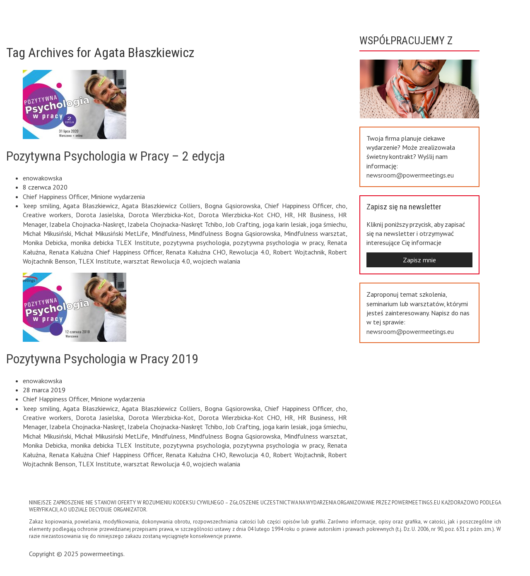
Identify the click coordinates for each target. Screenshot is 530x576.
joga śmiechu (328, 224)
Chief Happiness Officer (55, 196)
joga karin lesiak (285, 224)
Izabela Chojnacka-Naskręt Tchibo (175, 224)
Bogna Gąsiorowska (232, 206)
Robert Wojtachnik (299, 252)
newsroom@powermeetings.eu (410, 175)
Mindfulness (169, 233)
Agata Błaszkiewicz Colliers (161, 206)
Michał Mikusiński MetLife (111, 233)
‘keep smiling (41, 206)
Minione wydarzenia (118, 196)
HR (288, 215)
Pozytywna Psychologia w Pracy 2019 (102, 359)
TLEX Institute (99, 261)
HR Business (316, 215)
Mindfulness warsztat (315, 233)
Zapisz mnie (419, 260)
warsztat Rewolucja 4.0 (156, 261)
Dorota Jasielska (99, 215)
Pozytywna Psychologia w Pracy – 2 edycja (115, 156)
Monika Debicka (45, 242)
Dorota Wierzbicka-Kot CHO (239, 215)
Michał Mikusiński (47, 233)
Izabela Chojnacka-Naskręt (86, 224)
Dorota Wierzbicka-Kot (161, 215)
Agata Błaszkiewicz (90, 206)
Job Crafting (242, 224)
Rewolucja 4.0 (249, 252)
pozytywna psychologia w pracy (278, 242)
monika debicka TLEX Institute (115, 242)
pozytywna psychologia (196, 242)
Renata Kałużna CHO (195, 252)
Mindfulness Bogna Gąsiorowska (234, 233)
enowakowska (42, 178)
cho (341, 206)
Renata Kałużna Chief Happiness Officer (105, 252)
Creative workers (47, 215)
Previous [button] (418, 106)
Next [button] (418, 62)
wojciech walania (216, 261)
